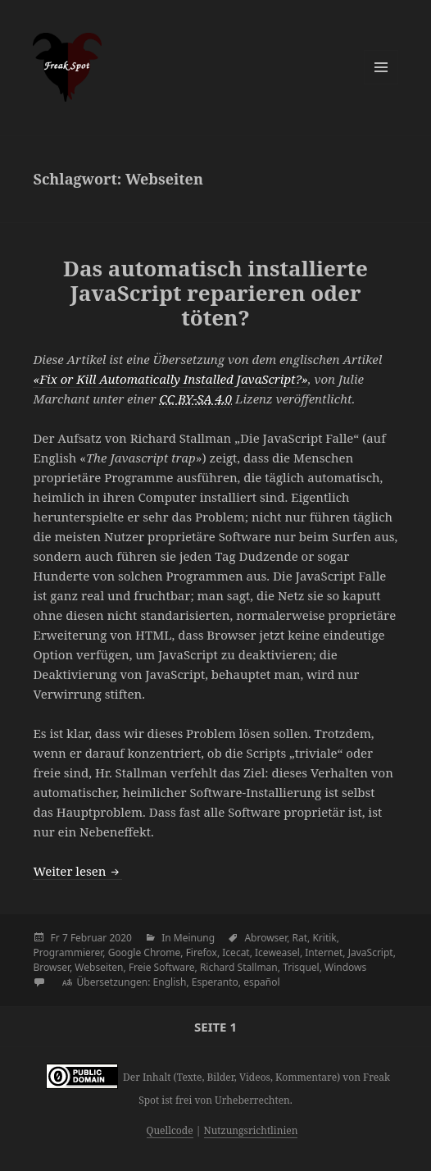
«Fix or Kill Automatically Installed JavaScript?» (170, 379)
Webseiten (99, 967)
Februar (88, 938)
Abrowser (265, 938)
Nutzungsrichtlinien (251, 1130)
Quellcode (170, 1130)
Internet (324, 952)
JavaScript (370, 952)
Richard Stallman (239, 967)
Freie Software (162, 967)
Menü (381, 67)
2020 (120, 938)
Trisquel (301, 967)
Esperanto (215, 982)
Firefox (201, 952)
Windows (345, 967)
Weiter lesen (77, 871)
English (170, 982)
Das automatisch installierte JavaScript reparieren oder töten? (215, 292)
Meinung (194, 938)
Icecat (235, 952)
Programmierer (67, 952)
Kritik (324, 938)
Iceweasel (277, 952)
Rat (300, 938)
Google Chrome (144, 952)
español (261, 982)
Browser (51, 967)
